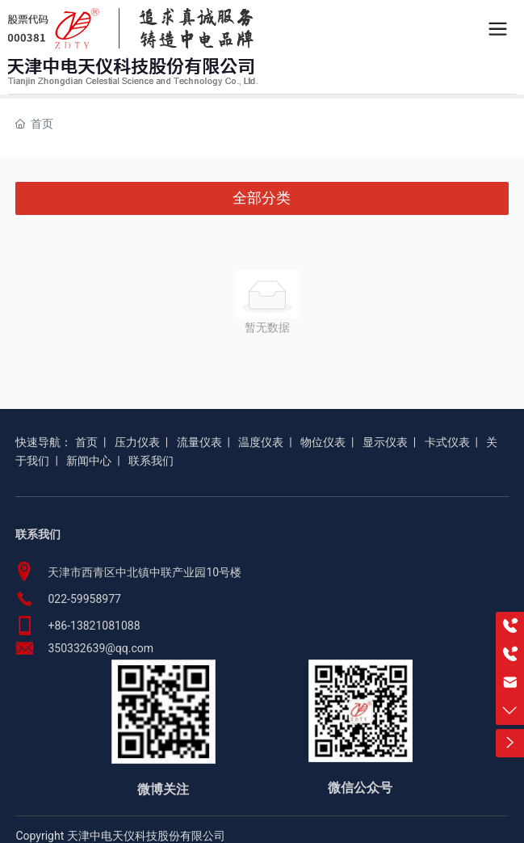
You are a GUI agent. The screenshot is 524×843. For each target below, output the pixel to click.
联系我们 (151, 460)
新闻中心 (88, 460)
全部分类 (262, 198)
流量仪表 (199, 442)
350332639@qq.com (100, 648)
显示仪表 (385, 442)
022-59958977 (84, 598)
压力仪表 (137, 442)
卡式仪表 (447, 442)
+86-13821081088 (94, 625)
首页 (86, 442)
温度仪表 (260, 442)
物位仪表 (323, 442)
